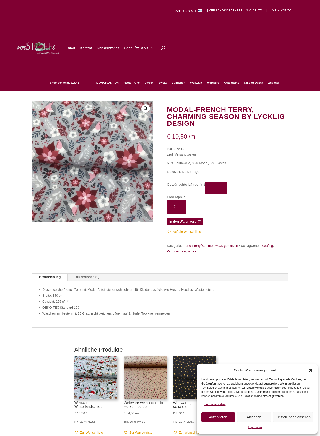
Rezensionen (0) (87, 277)
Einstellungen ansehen (293, 417)
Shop (128, 48)
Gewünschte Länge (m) (186, 184)
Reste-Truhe (132, 82)
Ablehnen (254, 417)
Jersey (149, 82)
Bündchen (178, 82)
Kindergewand (253, 82)
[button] (310, 370)
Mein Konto (282, 10)
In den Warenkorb (182, 221)
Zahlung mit (188, 11)
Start (71, 48)
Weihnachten (176, 251)
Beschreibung (50, 277)
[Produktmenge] (176, 207)
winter (191, 251)
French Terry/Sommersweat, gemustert (210, 246)
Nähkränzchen (108, 48)
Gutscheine (231, 82)
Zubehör (273, 82)
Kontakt (86, 48)
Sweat (163, 82)
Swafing (267, 246)
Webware (213, 82)
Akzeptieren (218, 417)
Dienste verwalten (214, 404)
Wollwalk (196, 82)
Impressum (255, 427)
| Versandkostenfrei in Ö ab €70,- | (237, 10)
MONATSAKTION (107, 82)
